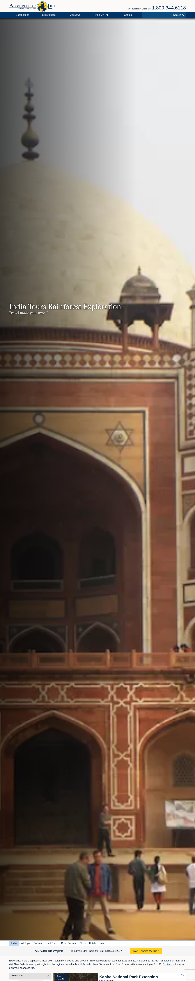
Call (111, 951)
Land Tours (51, 943)
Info (102, 943)
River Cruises (68, 943)
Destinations (22, 15)
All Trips (25, 943)
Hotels (92, 943)
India (14, 943)
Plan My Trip (102, 15)
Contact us (168, 964)
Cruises (38, 943)
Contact (128, 15)
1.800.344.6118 (169, 8)
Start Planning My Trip (145, 951)
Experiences (49, 15)
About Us (75, 15)
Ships (82, 943)
